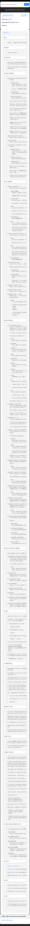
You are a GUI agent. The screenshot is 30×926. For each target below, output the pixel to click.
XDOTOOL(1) (6, 32)
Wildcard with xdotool (7, 920)
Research (24, 15)
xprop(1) (9, 866)
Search (26, 4)
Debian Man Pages (7, 15)
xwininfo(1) (16, 866)
